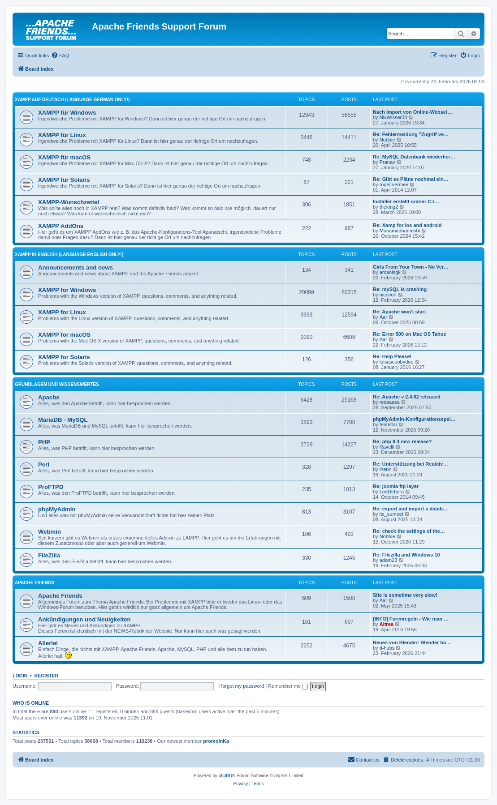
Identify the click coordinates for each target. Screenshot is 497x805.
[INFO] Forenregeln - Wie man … (411, 618)
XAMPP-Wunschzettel (68, 202)
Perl (43, 464)
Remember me (288, 686)
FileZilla (49, 555)
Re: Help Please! (392, 356)
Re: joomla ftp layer (396, 486)
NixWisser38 (393, 117)
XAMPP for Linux (62, 312)
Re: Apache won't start (399, 311)
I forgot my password (241, 686)
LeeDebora (392, 491)
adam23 (389, 560)
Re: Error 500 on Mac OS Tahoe (409, 334)
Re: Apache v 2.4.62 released (407, 396)
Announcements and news (75, 267)
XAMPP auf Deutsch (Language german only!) (72, 99)
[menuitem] (60, 55)
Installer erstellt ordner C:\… (406, 201)
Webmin (49, 531)
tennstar (389, 424)
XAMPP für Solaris (64, 179)
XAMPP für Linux (62, 135)
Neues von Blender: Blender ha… (412, 642)
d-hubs (387, 648)
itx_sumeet (391, 514)
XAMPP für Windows (67, 112)
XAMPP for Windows (67, 290)
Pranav (387, 162)
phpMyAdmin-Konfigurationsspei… (414, 419)
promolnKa (216, 741)
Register (47, 675)
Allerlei (48, 643)
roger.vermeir (394, 184)
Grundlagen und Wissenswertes (57, 384)
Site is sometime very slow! (405, 595)
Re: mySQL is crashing (400, 289)
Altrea (386, 624)
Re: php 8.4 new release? (402, 441)
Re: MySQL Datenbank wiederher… (414, 156)
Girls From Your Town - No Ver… (411, 267)
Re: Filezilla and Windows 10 (406, 554)
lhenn (386, 469)
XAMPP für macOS (64, 157)
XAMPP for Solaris (64, 357)
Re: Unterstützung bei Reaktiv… (410, 464)
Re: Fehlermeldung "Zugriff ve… (411, 134)
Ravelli (387, 447)
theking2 (389, 207)
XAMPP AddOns (60, 226)
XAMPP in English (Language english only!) (69, 254)
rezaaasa (390, 402)
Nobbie (387, 139)
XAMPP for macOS (64, 334)
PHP (44, 442)
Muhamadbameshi (400, 230)
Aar (383, 317)
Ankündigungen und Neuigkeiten (84, 619)
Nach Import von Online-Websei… (412, 112)
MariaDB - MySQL (63, 419)
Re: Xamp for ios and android (407, 225)
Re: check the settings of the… (409, 531)
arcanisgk (390, 272)
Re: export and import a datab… (410, 508)
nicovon (388, 294)
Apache (49, 397)
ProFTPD (50, 487)
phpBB (225, 775)
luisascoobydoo (397, 361)
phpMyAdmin (57, 509)
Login (20, 675)
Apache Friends (34, 582)
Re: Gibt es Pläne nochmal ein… (411, 179)
